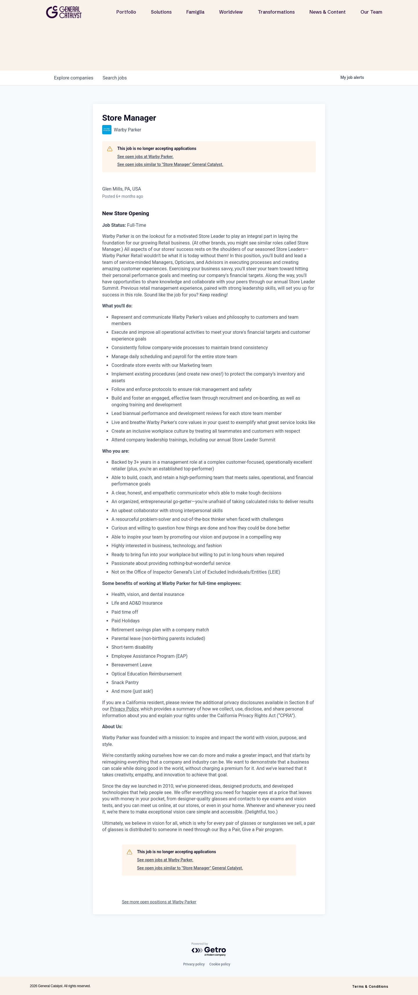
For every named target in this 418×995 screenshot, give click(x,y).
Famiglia (195, 12)
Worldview (231, 12)
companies (73, 78)
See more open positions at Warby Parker (159, 902)
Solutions (161, 12)
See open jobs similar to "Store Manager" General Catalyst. (170, 164)
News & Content (327, 12)
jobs (114, 78)
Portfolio (126, 12)
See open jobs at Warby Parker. (145, 156)
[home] (66, 12)
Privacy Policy (124, 709)
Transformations (276, 12)
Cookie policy (219, 964)
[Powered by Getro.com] (209, 950)
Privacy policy (194, 964)
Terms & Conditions (370, 986)
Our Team (371, 12)
